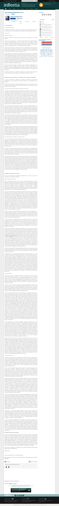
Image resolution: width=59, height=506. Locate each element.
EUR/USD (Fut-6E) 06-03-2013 (45, 29)
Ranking (31, 8)
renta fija (42, 49)
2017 (51, 55)
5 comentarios (27, 21)
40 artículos (34, 21)
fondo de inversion (43, 50)
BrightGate (50, 50)
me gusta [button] (6, 461)
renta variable (42, 51)
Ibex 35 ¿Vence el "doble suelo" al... (46, 35)
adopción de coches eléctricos (11, 235)
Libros (27, 8)
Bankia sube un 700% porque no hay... (46, 24)
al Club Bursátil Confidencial (48, 4)
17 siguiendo (20, 21)
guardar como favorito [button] (33, 461)
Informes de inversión (9, 498)
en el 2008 (11, 236)
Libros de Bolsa (25, 498)
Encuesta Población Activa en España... (47, 30)
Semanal (46, 37)
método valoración (50, 56)
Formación (22, 8)
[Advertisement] (21, 474)
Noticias (14, 8)
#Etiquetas (36, 8)
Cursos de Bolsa (42, 498)
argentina (45, 56)
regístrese (19, 485)
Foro (18, 8)
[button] (13, 18)
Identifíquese (14, 485)
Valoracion (47, 55)
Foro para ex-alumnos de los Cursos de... (47, 32)
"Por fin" (42, 21)
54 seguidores (14, 21)
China (51, 49)
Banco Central (42, 56)
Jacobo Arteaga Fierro (16, 16)
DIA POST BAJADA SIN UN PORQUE (46, 27)
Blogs (10, 8)
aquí (23, 332)
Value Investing (43, 55)
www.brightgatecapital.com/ (14, 20)
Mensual (52, 37)
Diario (41, 37)
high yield (47, 49)
